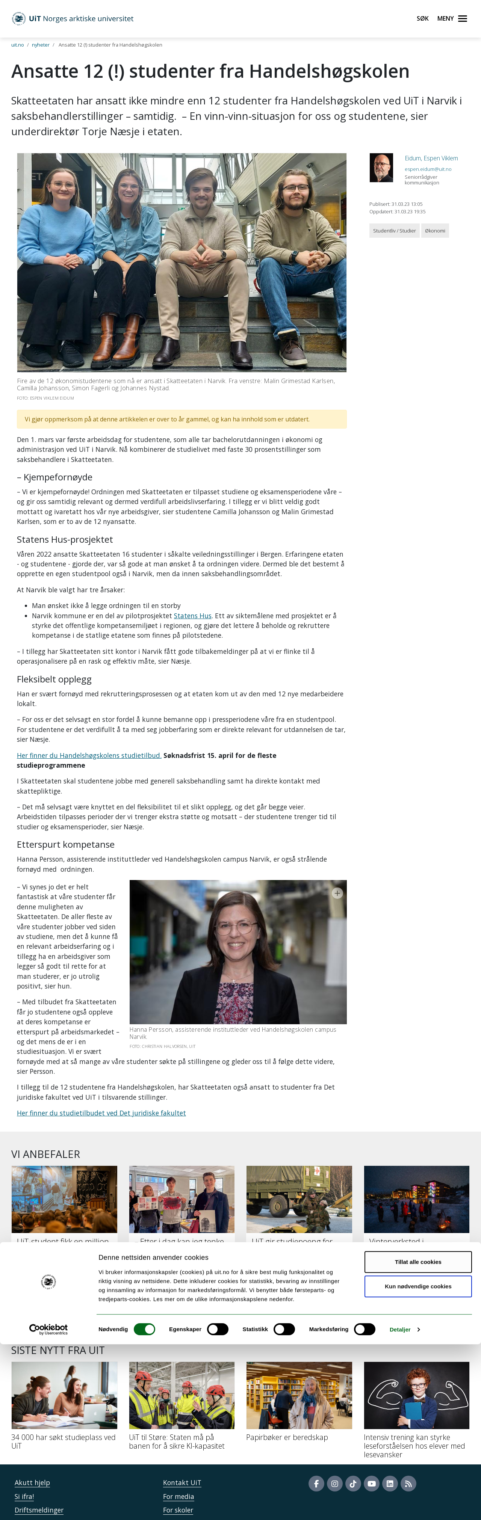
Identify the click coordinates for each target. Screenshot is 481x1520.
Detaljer (400, 1505)
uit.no (17, 44)
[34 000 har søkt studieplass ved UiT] (64, 1349)
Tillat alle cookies (418, 1437)
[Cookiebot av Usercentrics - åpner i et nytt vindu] (49, 1505)
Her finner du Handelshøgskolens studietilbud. (89, 755)
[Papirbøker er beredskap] (299, 1345)
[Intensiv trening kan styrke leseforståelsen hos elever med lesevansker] (417, 1353)
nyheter (41, 44)
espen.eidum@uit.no (428, 169)
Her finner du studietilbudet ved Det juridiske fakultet (101, 1053)
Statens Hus (193, 615)
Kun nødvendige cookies (418, 1462)
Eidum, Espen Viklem (431, 158)
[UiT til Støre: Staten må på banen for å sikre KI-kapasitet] (182, 1349)
